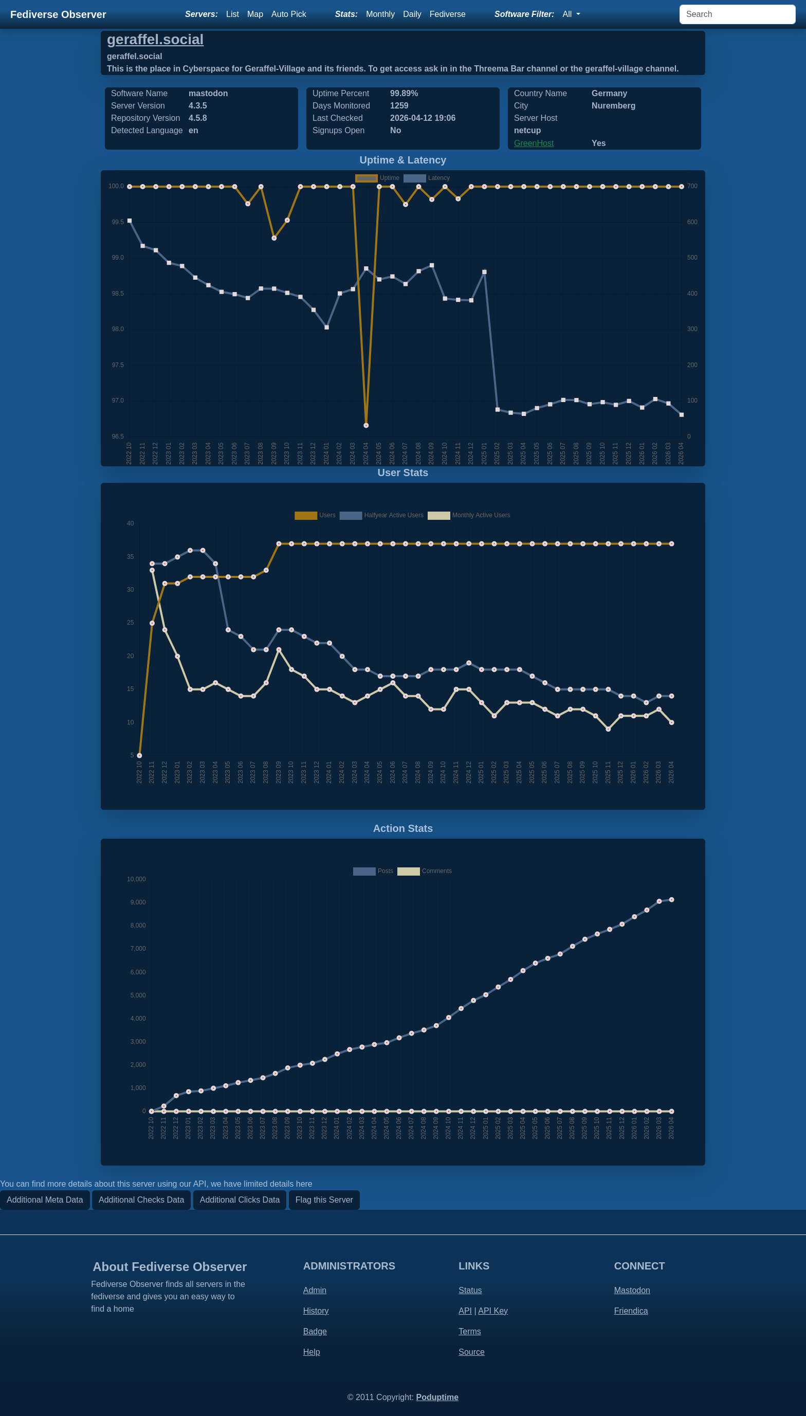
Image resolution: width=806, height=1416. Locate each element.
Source (472, 1352)
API (465, 1310)
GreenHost (534, 143)
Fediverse (448, 14)
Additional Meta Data (45, 1199)
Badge (315, 1331)
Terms (470, 1331)
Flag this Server (324, 1199)
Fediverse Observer (58, 14)
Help (311, 1352)
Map (255, 14)
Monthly (380, 14)
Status (470, 1290)
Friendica (631, 1310)
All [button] (568, 14)
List (232, 14)
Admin (314, 1290)
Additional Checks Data (141, 1199)
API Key (493, 1310)
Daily (412, 14)
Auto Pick (288, 14)
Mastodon (632, 1290)
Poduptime (437, 1397)
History (316, 1310)
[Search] (738, 14)
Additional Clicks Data (240, 1199)
